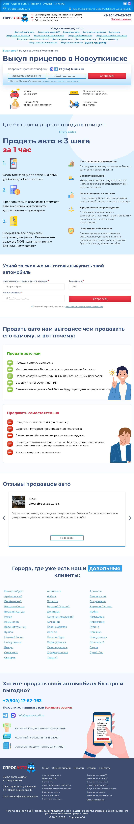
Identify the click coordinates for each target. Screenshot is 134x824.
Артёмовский (13, 596)
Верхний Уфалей (58, 606)
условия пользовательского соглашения (61, 81)
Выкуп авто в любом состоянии (111, 35)
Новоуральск (98, 637)
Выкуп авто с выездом (72, 42)
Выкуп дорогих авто (62, 39)
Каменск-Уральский (60, 616)
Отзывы (47, 3)
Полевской (97, 642)
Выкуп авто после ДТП (49, 32)
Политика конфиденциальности (20, 796)
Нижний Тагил (14, 637)
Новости (36, 3)
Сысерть (9, 657)
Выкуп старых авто (108, 39)
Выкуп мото (114, 32)
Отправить (107, 75)
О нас (6, 3)
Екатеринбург (13, 591)
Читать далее (67, 131)
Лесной (52, 631)
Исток (8, 616)
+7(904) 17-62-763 (22, 700)
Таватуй (52, 657)
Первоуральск (56, 642)
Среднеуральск (57, 652)
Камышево (97, 616)
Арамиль (96, 591)
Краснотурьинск (15, 626)
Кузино (94, 626)
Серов (94, 647)
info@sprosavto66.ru (19, 9)
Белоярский (98, 596)
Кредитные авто (71, 32)
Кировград (97, 621)
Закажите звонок (58, 707)
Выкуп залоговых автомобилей (49, 35)
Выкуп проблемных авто (80, 35)
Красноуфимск (57, 626)
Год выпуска (76, 281)
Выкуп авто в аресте (86, 39)
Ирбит (94, 611)
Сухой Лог (96, 652)
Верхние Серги (14, 606)
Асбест (51, 596)
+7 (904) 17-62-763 (71, 69)
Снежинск (11, 652)
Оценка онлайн (20, 3)
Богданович (98, 601)
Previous (4, 517)
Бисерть (52, 601)
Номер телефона (12, 292)
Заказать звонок (121, 19)
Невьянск (96, 631)
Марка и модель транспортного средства (26, 281)
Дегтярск (53, 611)
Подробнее (67, 537)
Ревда (8, 647)
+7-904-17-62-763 (117, 15)
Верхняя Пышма (101, 606)
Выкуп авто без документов (43, 42)
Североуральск (57, 647)
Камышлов (11, 621)
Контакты (59, 3)
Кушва (8, 631)
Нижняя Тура (56, 637)
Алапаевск (54, 591)
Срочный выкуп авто (24, 32)
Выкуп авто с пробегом (94, 32)
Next (130, 517)
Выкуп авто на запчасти (18, 35)
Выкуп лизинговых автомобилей (33, 39)
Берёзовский (13, 601)
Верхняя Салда (14, 611)
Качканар (53, 621)
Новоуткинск (12, 642)
